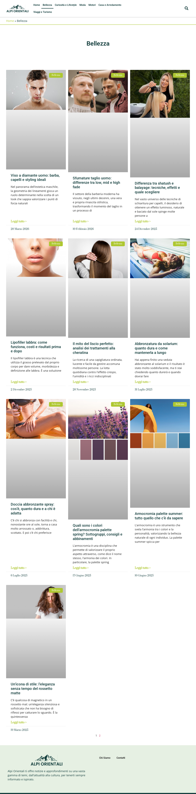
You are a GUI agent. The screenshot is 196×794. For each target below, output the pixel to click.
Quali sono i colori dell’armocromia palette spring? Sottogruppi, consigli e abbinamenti (97, 532)
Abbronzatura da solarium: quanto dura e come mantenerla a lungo (156, 348)
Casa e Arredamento (109, 5)
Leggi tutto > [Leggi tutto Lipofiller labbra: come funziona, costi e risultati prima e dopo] (18, 382)
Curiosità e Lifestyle (66, 5)
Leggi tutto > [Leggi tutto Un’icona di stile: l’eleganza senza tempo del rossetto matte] (18, 722)
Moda (82, 5)
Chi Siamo (104, 757)
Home (36, 5)
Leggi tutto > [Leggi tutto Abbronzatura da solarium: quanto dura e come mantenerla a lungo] (143, 382)
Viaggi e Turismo (42, 12)
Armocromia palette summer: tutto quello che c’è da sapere (159, 516)
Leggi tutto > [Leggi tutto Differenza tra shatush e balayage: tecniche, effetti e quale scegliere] (143, 221)
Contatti (121, 757)
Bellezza (47, 5)
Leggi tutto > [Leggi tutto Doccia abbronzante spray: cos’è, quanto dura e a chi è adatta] (18, 568)
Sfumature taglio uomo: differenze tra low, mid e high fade (96, 182)
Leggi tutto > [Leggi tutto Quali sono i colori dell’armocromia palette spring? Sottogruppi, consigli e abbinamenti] (81, 568)
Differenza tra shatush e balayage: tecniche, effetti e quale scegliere (157, 187)
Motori (92, 5)
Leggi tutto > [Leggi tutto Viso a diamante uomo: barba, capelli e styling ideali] (18, 221)
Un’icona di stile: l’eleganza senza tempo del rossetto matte (33, 688)
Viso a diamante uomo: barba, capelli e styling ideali (35, 177)
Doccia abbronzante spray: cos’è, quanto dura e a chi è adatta (33, 508)
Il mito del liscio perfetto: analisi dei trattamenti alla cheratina (94, 348)
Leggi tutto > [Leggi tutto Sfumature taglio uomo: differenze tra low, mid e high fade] (81, 221)
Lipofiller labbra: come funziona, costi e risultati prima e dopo (36, 346)
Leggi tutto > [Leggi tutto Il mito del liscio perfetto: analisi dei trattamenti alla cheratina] (81, 382)
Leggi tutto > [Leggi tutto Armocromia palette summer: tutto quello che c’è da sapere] (143, 568)
